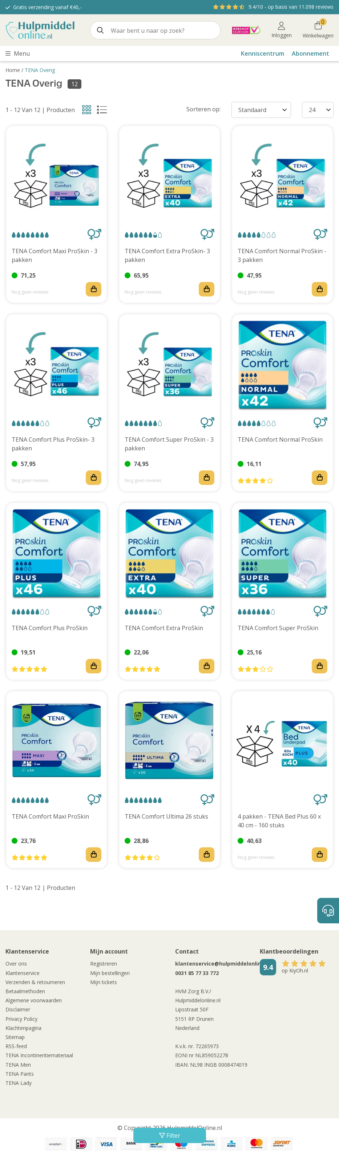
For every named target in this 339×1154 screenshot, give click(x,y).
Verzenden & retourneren (35, 982)
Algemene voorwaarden (33, 1000)
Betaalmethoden (25, 991)
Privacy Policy (21, 1018)
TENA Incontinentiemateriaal (39, 1055)
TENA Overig (40, 70)
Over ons (16, 963)
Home (12, 70)
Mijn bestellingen (110, 973)
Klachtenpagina (23, 1027)
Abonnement (310, 53)
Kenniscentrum (262, 53)
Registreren (103, 963)
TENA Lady (18, 1082)
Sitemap (15, 1037)
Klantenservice (22, 973)
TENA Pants (19, 1073)
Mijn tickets (103, 982)
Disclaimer (17, 1009)
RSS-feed (16, 1046)
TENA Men (18, 1064)
